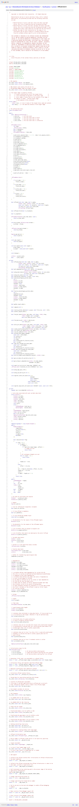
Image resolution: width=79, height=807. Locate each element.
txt (73, 804)
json (76, 804)
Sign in (76, 2)
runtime (54, 7)
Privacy (12, 804)
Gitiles (8, 804)
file (34, 10)
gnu (7, 7)
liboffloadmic (46, 7)
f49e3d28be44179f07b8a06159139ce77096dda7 (26, 7)
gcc (10, 7)
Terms (16, 804)
